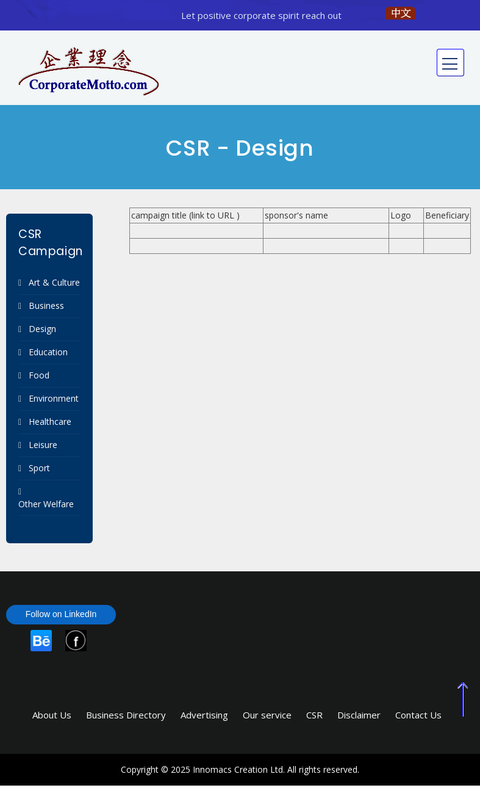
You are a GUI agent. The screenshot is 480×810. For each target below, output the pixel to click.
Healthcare (50, 421)
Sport (39, 468)
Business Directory (126, 715)
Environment (54, 398)
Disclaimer (359, 715)
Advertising (204, 715)
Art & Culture (54, 282)
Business (46, 305)
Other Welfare (46, 504)
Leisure (43, 444)
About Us (51, 715)
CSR (314, 715)
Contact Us (418, 715)
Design (42, 328)
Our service (267, 715)
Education (48, 352)
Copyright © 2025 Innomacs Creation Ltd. (203, 769)
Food (39, 375)
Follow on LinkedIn (61, 614)
